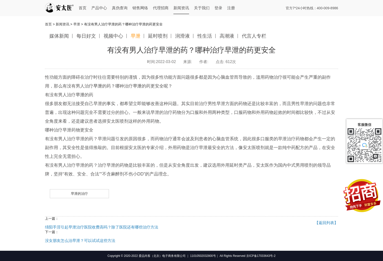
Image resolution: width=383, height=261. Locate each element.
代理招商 (161, 8)
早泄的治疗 (79, 194)
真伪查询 (120, 8)
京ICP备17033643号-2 (261, 256)
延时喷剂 (158, 36)
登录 (218, 8)
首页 (82, 8)
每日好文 (86, 36)
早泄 (76, 24)
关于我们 (202, 8)
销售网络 (140, 8)
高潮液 (227, 36)
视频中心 (113, 36)
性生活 (204, 36)
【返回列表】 (326, 223)
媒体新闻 (59, 36)
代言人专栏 (254, 36)
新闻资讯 (181, 8)
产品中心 (99, 8)
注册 (231, 8)
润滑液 (182, 36)
